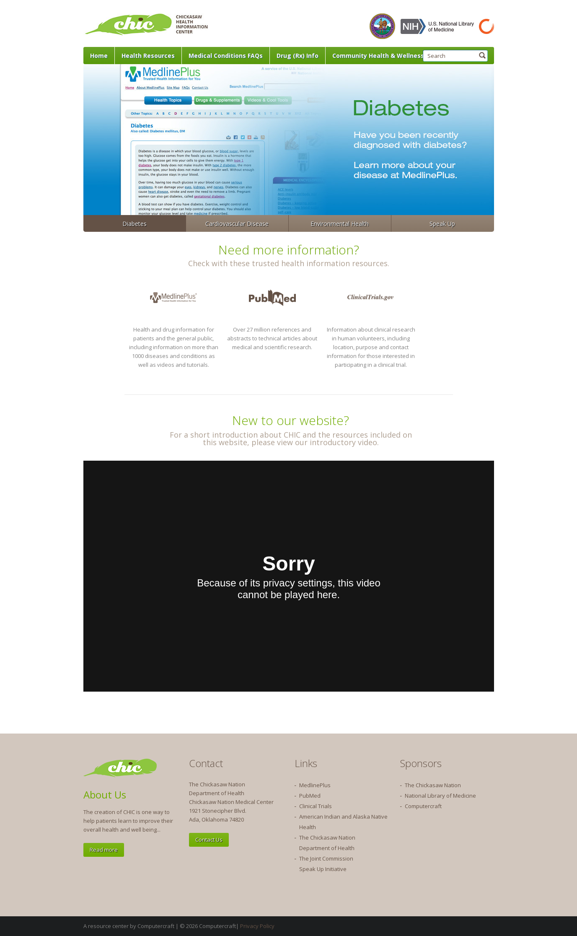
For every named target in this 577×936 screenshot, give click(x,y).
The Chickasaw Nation (433, 785)
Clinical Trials (315, 806)
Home (99, 56)
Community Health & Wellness (378, 56)
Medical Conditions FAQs (226, 56)
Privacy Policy (257, 926)
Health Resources (148, 56)
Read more (104, 849)
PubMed (310, 795)
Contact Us (209, 839)
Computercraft (423, 806)
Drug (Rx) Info (297, 56)
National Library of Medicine (440, 795)
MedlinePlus (315, 785)
